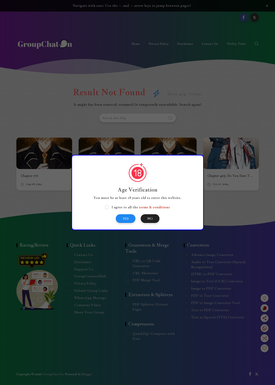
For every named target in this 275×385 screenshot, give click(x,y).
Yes (126, 219)
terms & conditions (154, 207)
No (150, 219)
